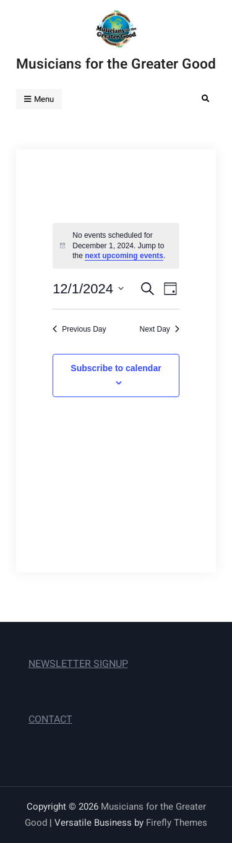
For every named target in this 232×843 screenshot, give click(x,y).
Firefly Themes (176, 822)
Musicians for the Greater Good (116, 64)
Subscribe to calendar (116, 368)
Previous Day (79, 329)
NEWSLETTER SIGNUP (78, 663)
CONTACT (50, 719)
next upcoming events (124, 255)
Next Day (159, 329)
